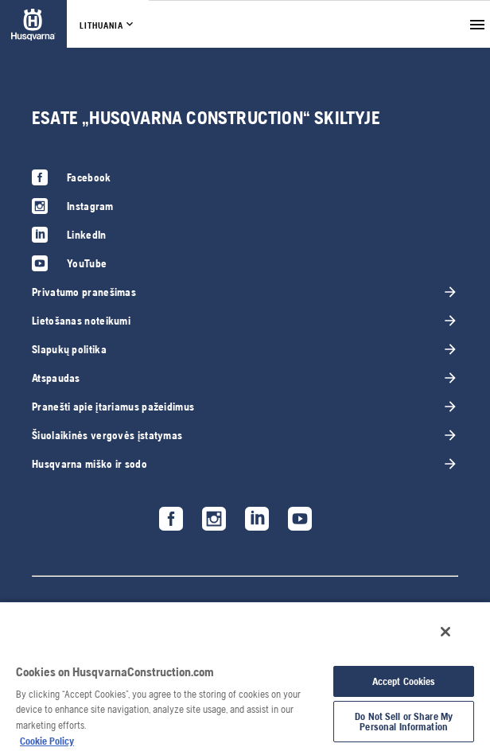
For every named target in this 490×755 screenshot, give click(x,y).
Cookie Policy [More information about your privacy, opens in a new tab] (47, 741)
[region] (245, 678)
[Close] (445, 631)
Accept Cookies (404, 681)
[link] (33, 24)
